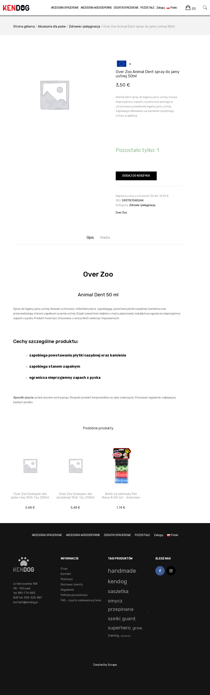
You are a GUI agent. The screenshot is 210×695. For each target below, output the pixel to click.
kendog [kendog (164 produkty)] (117, 581)
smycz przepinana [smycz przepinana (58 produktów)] (120, 605)
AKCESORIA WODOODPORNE (95, 7)
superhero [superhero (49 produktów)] (119, 628)
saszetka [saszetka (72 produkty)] (118, 591)
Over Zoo (121, 212)
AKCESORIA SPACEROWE (64, 7)
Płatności (67, 579)
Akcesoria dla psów (52, 26)
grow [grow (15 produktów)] (137, 628)
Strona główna (24, 26)
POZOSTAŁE (147, 7)
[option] (54, 94)
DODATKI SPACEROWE (125, 7)
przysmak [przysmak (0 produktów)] (125, 636)
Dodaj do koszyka (136, 175)
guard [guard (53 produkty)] (128, 618)
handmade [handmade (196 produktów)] (122, 570)
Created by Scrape (105, 664)
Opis (90, 237)
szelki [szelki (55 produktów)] (114, 618)
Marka (105, 237)
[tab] (90, 238)
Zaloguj (160, 7)
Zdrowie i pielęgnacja (84, 26)
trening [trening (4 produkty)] (113, 635)
